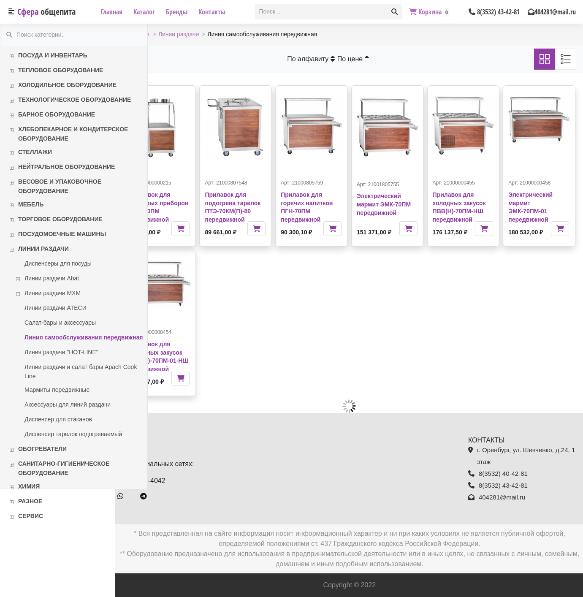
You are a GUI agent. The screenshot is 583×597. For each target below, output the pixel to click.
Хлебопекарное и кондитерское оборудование (73, 134)
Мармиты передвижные (56, 389)
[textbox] (321, 12)
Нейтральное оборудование (66, 166)
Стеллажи (35, 152)
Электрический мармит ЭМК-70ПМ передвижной (400, 204)
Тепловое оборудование (60, 70)
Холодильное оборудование (67, 84)
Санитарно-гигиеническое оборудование (63, 468)
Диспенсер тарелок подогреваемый (73, 434)
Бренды (176, 11)
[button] (394, 12)
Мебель (30, 204)
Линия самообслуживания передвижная (83, 337)
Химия (29, 486)
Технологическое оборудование (74, 99)
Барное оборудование (56, 114)
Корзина (429, 11)
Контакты (211, 11)
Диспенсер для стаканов (58, 419)
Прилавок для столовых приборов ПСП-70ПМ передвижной (182, 203)
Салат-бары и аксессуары (60, 322)
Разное (30, 501)
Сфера (46, 11)
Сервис (30, 516)
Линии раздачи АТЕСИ (55, 307)
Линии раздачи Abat (51, 278)
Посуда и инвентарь (52, 55)
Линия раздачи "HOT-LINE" (61, 352)
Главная (111, 11)
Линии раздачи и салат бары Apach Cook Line (80, 372)
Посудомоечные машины (62, 234)
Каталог (144, 11)
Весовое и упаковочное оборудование (59, 186)
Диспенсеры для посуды (58, 263)
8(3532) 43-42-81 (494, 11)
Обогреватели (42, 448)
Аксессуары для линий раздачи (67, 404)
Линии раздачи (43, 248)
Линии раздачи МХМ (52, 293)
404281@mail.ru (552, 11)
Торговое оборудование (60, 219)
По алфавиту (327, 58)
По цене (369, 58)
